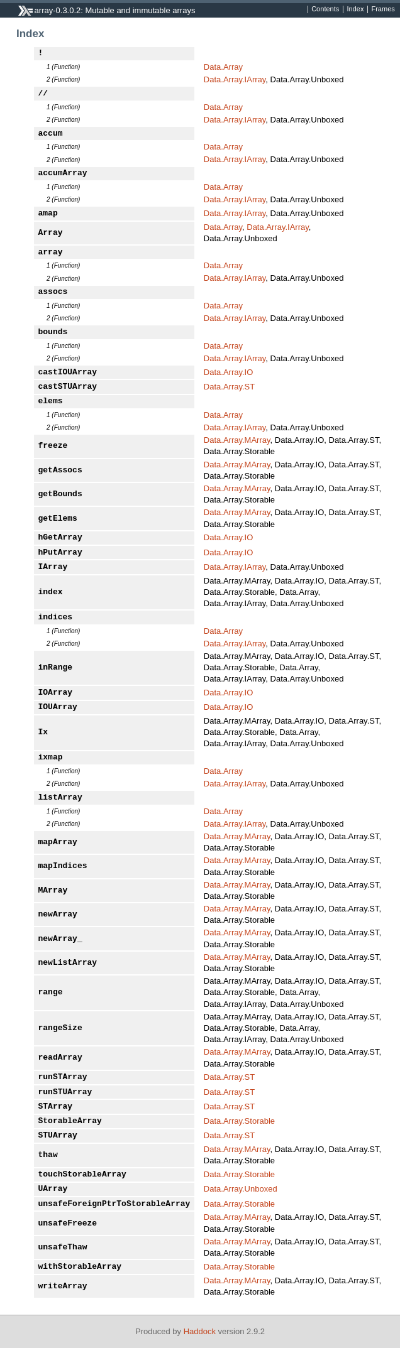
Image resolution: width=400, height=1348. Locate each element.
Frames (382, 9)
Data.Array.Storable (239, 1121)
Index (355, 9)
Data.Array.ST (229, 386)
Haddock (200, 1331)
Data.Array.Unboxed (240, 1188)
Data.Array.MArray (237, 440)
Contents (325, 9)
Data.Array (223, 67)
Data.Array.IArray (234, 79)
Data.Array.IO (228, 372)
